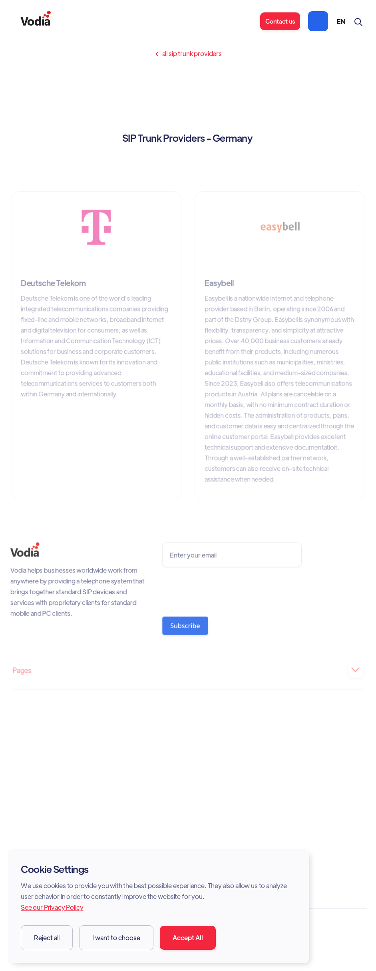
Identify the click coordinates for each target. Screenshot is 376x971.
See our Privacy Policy (52, 907)
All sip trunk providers (188, 53)
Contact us (280, 21)
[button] (318, 21)
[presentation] (223, 590)
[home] (36, 21)
